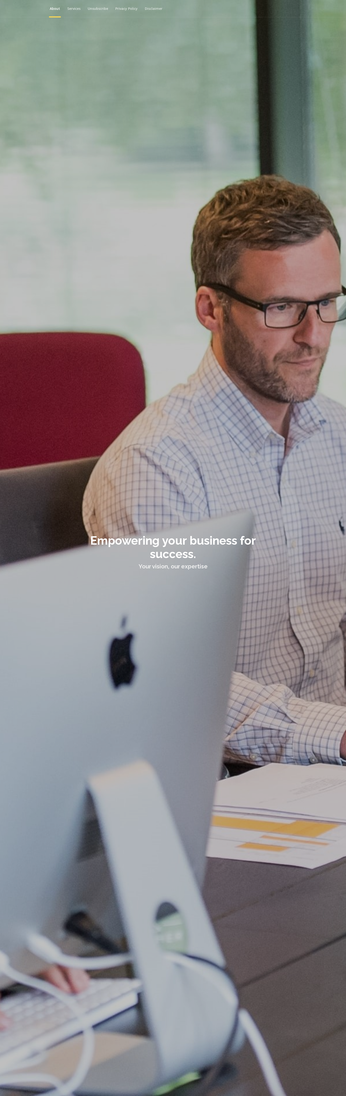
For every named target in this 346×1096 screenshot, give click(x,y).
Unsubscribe (98, 8)
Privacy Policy (126, 8)
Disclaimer (153, 8)
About (55, 8)
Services (73, 8)
